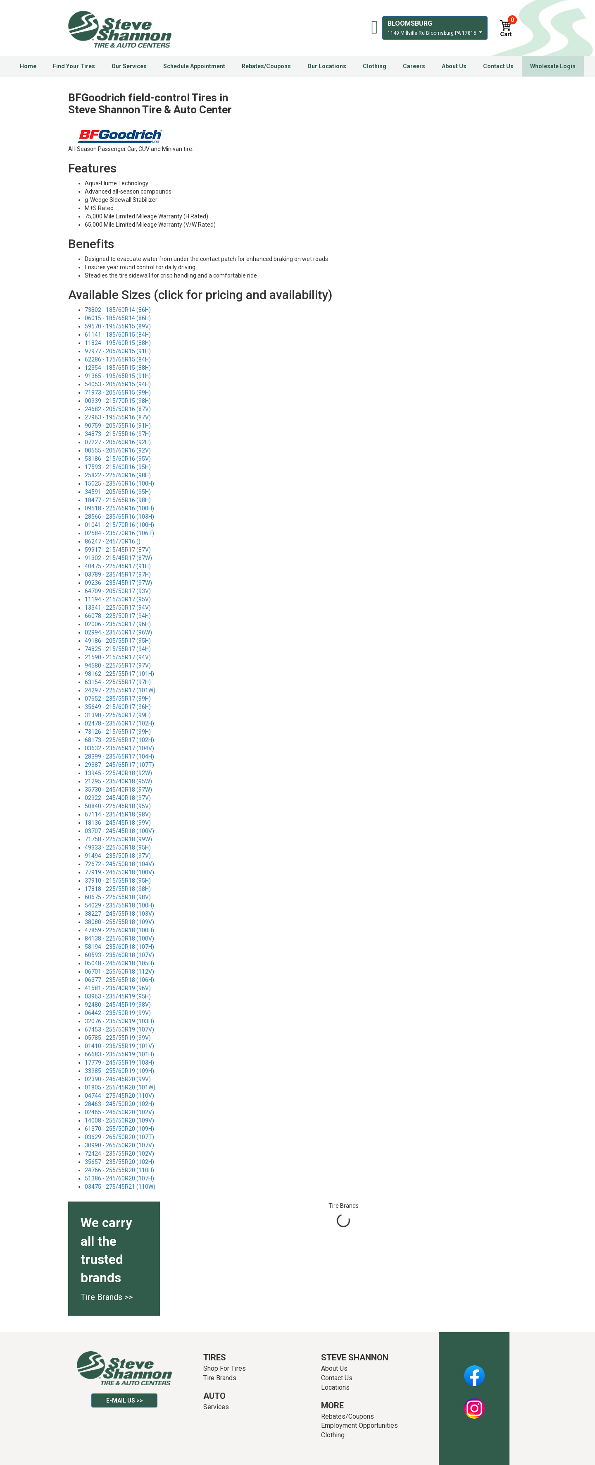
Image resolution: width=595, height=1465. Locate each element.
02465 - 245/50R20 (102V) (119, 1112)
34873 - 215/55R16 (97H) (118, 434)
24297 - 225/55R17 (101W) (120, 690)
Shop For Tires (224, 1368)
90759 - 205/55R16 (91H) (118, 425)
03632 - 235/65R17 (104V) (119, 748)
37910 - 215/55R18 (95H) (118, 880)
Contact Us (498, 66)
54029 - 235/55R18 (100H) (119, 905)
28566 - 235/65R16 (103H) (119, 516)
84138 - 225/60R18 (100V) (119, 938)
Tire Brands (219, 1378)
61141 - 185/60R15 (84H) (118, 334)
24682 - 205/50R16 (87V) (118, 409)
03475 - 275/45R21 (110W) (120, 1186)
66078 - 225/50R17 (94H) (118, 616)
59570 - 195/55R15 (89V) (118, 326)
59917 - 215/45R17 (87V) (118, 549)
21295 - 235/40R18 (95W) (118, 781)
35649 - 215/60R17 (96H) (118, 707)
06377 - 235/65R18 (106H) (119, 980)
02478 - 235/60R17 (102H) (119, 723)
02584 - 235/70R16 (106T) (119, 533)
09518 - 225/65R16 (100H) (119, 508)
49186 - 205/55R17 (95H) (118, 640)
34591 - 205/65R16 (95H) (118, 491)
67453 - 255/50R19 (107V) (119, 1029)
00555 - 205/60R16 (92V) (118, 450)
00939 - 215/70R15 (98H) (118, 400)
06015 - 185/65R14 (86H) (118, 318)
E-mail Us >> (124, 1400)
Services (216, 1407)
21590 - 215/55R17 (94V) (118, 657)
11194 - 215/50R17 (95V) (118, 599)
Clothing (374, 66)
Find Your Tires (74, 66)
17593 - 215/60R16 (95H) (118, 467)
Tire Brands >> (107, 1297)
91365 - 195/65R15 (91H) (118, 376)
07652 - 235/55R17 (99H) (118, 698)
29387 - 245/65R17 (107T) (119, 764)
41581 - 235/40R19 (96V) (118, 988)
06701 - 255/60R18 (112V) (119, 971)
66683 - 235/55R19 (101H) (119, 1054)
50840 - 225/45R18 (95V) (118, 806)
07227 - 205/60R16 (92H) (118, 442)
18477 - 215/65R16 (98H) (118, 500)
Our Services (129, 66)
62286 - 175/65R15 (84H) (118, 359)
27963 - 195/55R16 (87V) (118, 417)
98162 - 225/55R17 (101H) (119, 673)
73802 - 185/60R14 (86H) (118, 309)
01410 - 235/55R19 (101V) (119, 1046)
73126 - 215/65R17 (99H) (118, 731)
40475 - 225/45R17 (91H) (118, 566)
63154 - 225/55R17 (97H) (118, 682)
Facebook (474, 1371)
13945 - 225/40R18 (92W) (118, 773)
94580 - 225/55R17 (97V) (118, 665)
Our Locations (326, 66)
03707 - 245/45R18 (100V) (119, 831)
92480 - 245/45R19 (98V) (118, 1004)
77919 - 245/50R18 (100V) (119, 872)
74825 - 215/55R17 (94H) (118, 649)
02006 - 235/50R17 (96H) (118, 624)
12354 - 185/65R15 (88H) (118, 367)
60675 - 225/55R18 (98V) (118, 897)
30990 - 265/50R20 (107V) (119, 1145)
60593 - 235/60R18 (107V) (119, 955)
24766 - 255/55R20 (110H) (119, 1170)
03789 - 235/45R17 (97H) (118, 574)
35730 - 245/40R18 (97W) (118, 789)
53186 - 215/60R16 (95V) (118, 458)
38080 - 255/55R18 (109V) (119, 922)
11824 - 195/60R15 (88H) (118, 343)
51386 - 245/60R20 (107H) (119, 1178)
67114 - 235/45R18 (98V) (118, 814)
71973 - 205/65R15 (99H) (118, 392)
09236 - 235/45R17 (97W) (118, 582)
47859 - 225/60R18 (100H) (119, 930)
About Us (454, 66)
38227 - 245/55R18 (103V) (119, 913)
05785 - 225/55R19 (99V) (118, 1037)
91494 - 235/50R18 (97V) (118, 855)
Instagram (474, 1404)
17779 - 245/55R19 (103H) (119, 1062)
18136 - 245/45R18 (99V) (118, 822)
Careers (414, 66)
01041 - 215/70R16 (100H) (119, 525)
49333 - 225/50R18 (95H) (118, 847)
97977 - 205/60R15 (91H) (118, 351)
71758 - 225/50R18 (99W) (118, 839)
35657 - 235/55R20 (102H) (119, 1162)
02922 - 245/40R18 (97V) (118, 798)
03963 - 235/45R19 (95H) (118, 996)
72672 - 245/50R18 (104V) (119, 864)
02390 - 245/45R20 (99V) (118, 1079)
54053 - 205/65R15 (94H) (118, 384)
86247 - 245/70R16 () (112, 541)
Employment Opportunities (359, 1425)
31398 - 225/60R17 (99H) (118, 715)
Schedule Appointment (194, 66)
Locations (335, 1387)
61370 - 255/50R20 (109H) (119, 1128)
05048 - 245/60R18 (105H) (119, 963)
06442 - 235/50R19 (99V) (118, 1013)
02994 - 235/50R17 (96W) (118, 632)
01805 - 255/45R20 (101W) (120, 1087)
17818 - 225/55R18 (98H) (118, 889)
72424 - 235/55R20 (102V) (119, 1153)
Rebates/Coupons (266, 66)
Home (28, 66)
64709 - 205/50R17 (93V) (118, 591)
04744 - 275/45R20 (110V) (119, 1095)
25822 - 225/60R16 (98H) (118, 475)
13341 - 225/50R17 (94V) (118, 607)
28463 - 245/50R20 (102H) (119, 1104)
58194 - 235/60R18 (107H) (119, 946)
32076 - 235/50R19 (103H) (119, 1021)
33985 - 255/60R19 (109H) (119, 1071)
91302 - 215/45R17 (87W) (118, 558)
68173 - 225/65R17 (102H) (119, 740)
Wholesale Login (553, 66)
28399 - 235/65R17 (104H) (119, 756)
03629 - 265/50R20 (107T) (119, 1137)
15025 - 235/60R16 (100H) (119, 483)
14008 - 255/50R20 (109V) (119, 1120)
